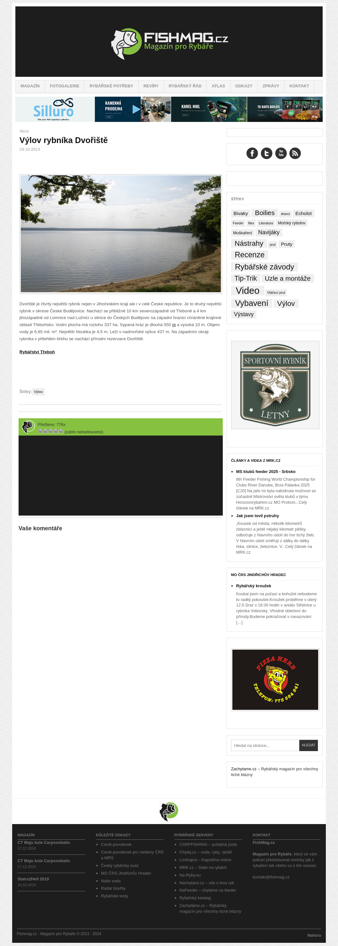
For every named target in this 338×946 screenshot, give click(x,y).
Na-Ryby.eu (190, 875)
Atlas (218, 86)
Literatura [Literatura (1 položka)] (266, 223)
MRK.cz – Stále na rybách (203, 867)
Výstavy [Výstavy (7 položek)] (244, 314)
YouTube (281, 153)
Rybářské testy (114, 896)
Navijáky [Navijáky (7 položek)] (269, 232)
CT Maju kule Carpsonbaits (44, 842)
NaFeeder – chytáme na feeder (208, 890)
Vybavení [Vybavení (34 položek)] (251, 303)
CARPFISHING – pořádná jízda (208, 844)
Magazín (30, 86)
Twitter (266, 153)
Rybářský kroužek (253, 585)
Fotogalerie (64, 86)
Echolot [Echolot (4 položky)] (303, 213)
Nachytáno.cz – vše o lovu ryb (207, 882)
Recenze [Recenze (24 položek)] (250, 255)
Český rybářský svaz (120, 865)
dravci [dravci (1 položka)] (285, 214)
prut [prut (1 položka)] (273, 244)
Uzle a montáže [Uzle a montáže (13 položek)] (287, 278)
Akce (24, 131)
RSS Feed (295, 153)
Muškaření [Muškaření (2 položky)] (242, 232)
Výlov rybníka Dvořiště (64, 140)
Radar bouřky (113, 888)
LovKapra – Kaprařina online (205, 859)
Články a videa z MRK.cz (256, 460)
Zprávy (271, 86)
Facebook (252, 153)
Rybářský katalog (195, 897)
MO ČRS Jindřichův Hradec (258, 575)
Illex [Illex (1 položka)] (251, 223)
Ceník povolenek (116, 844)
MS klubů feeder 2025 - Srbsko (266, 471)
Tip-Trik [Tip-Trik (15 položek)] (245, 278)
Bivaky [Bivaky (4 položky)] (240, 213)
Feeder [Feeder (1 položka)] (238, 223)
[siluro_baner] (169, 120)
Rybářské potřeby (111, 86)
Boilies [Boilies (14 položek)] (265, 212)
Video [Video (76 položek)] (247, 290)
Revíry (150, 86)
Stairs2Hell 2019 (33, 879)
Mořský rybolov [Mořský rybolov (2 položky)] (292, 222)
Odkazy (244, 86)
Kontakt (299, 86)
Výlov (38, 392)
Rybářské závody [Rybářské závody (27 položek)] (264, 266)
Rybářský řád (185, 86)
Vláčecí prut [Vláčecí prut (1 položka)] (276, 292)
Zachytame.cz (244, 768)
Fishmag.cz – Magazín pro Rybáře (169, 41)
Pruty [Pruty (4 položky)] (287, 244)
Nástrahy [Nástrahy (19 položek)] (249, 243)
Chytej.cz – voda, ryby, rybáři (206, 852)
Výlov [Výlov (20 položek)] (286, 304)
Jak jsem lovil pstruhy (257, 515)
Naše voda (111, 880)
